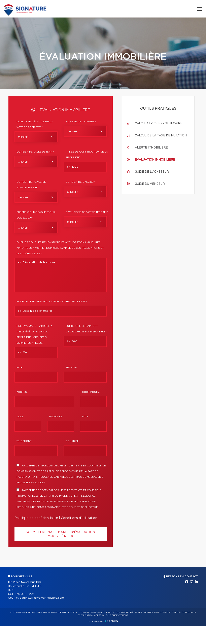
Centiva (111, 621)
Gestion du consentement (111, 615)
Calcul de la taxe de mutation (161, 135)
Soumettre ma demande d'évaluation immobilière (60, 534)
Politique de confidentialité (36, 518)
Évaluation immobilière (155, 159)
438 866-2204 (25, 594)
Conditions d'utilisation (79, 518)
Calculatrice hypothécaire (158, 123)
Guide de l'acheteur (152, 171)
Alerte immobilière (151, 147)
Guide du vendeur (150, 184)
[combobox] (36, 136)
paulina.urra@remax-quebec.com (42, 598)
